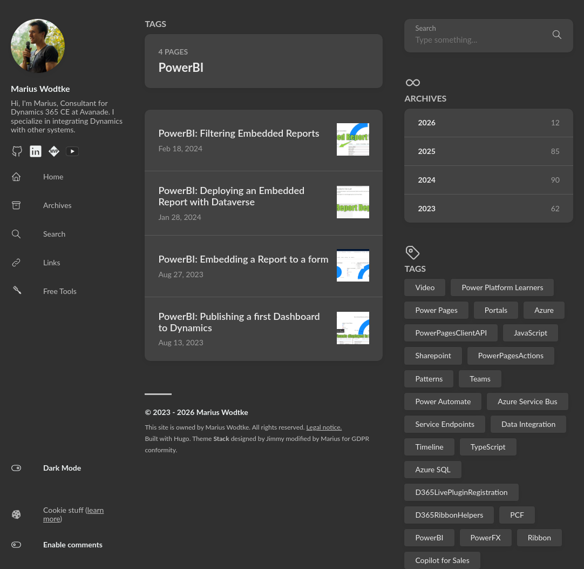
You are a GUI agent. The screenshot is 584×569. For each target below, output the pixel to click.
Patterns (429, 378)
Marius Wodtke (40, 88)
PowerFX (486, 537)
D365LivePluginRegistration (461, 492)
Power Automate (443, 401)
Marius (330, 438)
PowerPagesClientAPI (451, 332)
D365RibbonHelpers (449, 514)
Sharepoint (433, 355)
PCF (517, 514)
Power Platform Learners (502, 287)
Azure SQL (432, 469)
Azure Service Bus (527, 401)
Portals (496, 309)
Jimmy (275, 438)
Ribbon (539, 537)
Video (424, 287)
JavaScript (530, 332)
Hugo (181, 438)
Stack (221, 438)
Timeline (429, 446)
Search (425, 28)
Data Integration (528, 424)
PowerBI (429, 537)
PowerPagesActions (511, 355)
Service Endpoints (444, 424)
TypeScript (488, 446)
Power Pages (436, 309)
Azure (544, 309)
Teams (480, 378)
